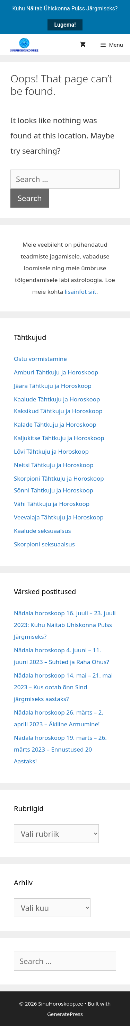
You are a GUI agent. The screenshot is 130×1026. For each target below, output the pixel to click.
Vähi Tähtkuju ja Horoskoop (51, 504)
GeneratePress (65, 1013)
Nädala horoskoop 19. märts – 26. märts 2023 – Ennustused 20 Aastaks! (60, 749)
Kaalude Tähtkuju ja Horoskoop (57, 399)
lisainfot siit (80, 292)
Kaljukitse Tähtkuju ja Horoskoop (59, 438)
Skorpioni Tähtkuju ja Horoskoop (59, 478)
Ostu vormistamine (40, 359)
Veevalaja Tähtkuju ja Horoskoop (59, 517)
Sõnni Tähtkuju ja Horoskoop (53, 490)
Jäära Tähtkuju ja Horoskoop (53, 386)
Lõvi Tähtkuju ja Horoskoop (51, 451)
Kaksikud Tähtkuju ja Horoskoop (58, 411)
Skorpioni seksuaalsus (44, 544)
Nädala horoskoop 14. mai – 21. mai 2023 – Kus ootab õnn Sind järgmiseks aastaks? (63, 687)
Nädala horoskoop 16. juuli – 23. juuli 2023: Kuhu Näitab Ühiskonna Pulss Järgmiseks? (65, 625)
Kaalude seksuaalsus (42, 531)
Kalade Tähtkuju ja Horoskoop (55, 424)
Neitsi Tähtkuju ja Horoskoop (54, 465)
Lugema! (65, 24)
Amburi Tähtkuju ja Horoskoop (56, 372)
